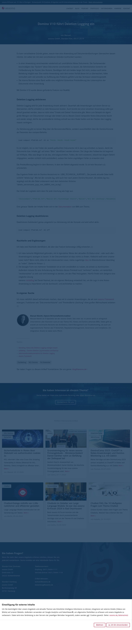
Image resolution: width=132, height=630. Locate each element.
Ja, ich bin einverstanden (118, 625)
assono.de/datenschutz (118, 615)
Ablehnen (99, 625)
